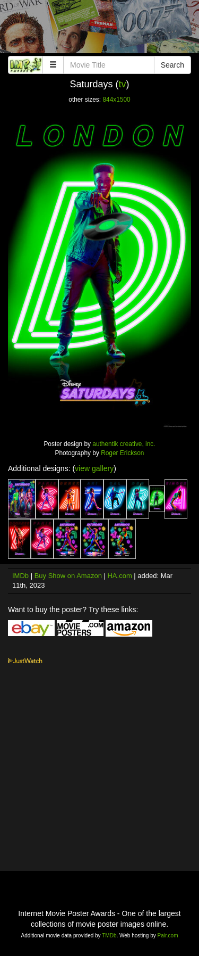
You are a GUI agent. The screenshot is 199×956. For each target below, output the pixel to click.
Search (172, 65)
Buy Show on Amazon (68, 576)
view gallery (94, 468)
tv (122, 84)
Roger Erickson (122, 453)
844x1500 (116, 99)
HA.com (119, 576)
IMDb (20, 576)
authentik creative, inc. (123, 444)
